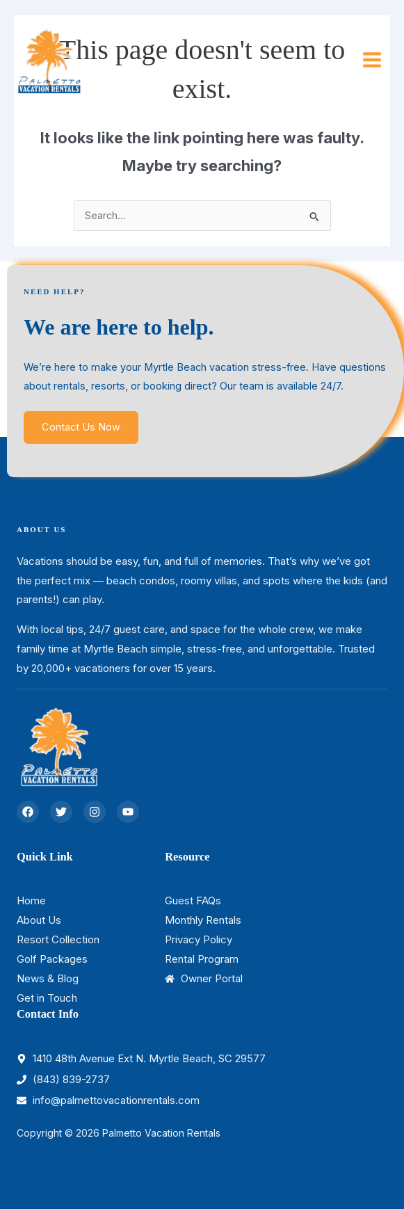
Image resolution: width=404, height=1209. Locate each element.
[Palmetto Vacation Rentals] (48, 60)
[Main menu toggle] (372, 60)
